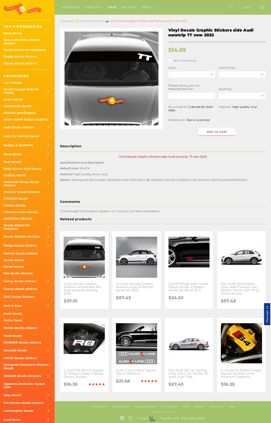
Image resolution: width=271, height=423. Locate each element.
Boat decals (12, 162)
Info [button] (147, 7)
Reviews (199, 406)
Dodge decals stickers (20, 56)
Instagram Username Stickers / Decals (27, 366)
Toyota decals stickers (20, 63)
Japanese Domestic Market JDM (24, 385)
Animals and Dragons (20, 112)
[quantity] (242, 96)
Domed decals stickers (21, 253)
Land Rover (12, 419)
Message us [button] (267, 314)
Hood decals (13, 336)
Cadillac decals (15, 175)
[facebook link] (122, 418)
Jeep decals (12, 395)
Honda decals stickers (20, 328)
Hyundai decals (15, 350)
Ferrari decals (14, 266)
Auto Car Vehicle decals (21, 136)
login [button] (113, 211)
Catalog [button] (94, 7)
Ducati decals (14, 260)
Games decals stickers (20, 289)
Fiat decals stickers (18, 273)
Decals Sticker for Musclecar (25, 50)
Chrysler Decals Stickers (22, 192)
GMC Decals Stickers (19, 296)
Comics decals (14, 205)
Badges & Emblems (18, 145)
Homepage (71, 7)
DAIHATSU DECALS (18, 218)
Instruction (216, 406)
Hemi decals (13, 313)
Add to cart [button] (217, 131)
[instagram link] (130, 418)
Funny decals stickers (20, 281)
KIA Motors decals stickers (24, 403)
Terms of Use (169, 406)
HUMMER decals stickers (22, 342)
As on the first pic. (182, 61)
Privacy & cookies (145, 406)
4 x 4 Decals (13, 82)
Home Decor (13, 320)
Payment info (120, 406)
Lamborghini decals (19, 410)
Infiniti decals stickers (20, 358)
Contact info (99, 406)
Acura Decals (13, 99)
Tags (231, 406)
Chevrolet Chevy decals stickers (21, 41)
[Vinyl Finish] (242, 74)
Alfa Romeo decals (18, 106)
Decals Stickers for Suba (22, 236)
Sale (112, 7)
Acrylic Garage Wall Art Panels (21, 91)
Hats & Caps (13, 305)
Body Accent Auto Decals (23, 168)
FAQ (186, 406)
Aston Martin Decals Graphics (26, 119)
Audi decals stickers (19, 127)
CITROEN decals (16, 198)
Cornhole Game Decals (21, 212)
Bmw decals (13, 33)
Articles (129, 7)
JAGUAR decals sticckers (22, 376)
